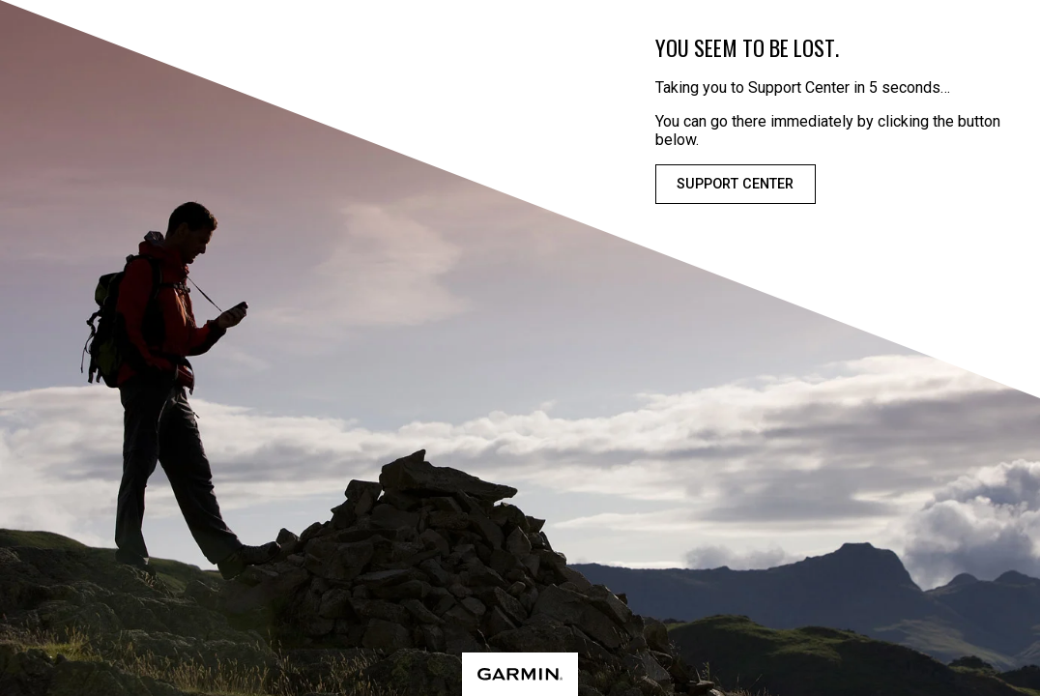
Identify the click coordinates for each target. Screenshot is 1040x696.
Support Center (735, 184)
